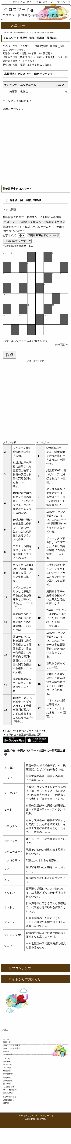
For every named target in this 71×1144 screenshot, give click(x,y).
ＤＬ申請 (7, 1068)
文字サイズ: (10, 235)
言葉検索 (7, 1062)
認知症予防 (8, 1093)
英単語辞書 (8, 1081)
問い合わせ (8, 1074)
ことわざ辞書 (9, 1087)
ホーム (6, 1039)
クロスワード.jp (19, 9)
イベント (7, 1058)
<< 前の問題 (9, 209)
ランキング (8, 1065)
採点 (9, 355)
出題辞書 (7, 1078)
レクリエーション (10, 1097)
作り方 (6, 1051)
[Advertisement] (35, 146)
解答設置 (7, 1071)
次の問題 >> (61, 344)
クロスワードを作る (11, 1048)
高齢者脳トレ (9, 1100)
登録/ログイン (44, 1)
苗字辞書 (7, 1084)
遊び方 (6, 1103)
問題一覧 (7, 1042)
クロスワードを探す (11, 1045)
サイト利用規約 (9, 1090)
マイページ (63, 1)
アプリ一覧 (8, 1054)
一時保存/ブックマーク (17, 241)
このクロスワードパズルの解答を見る (25, 340)
